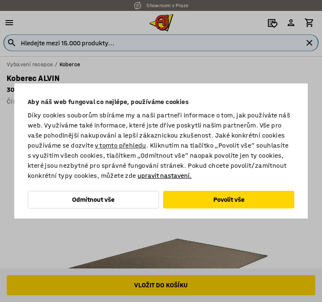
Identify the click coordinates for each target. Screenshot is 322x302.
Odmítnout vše (93, 199)
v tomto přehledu (120, 145)
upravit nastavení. (165, 176)
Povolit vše (228, 199)
